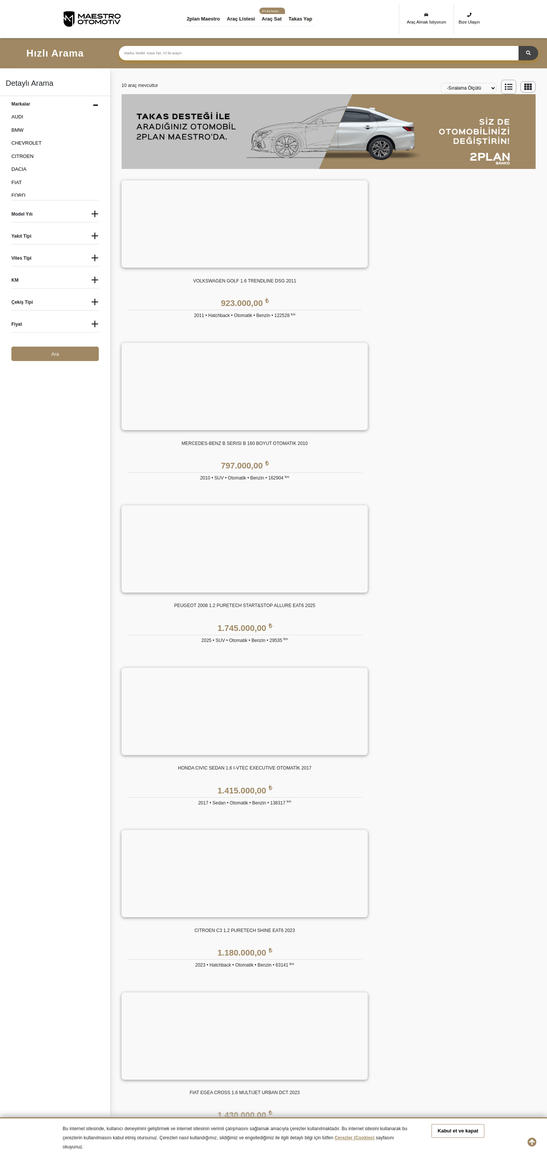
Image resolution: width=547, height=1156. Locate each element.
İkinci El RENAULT (141, 1058)
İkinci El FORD (379, 1031)
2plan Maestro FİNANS (277, 876)
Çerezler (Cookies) (355, 1137)
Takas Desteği (211, 984)
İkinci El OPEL (448, 1044)
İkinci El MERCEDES (324, 1044)
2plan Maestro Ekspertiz (349, 908)
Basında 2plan (211, 923)
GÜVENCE (335, 876)
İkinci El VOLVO (449, 1058)
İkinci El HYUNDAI (83, 1044)
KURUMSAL (210, 876)
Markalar (205, 908)
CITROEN (22, 156)
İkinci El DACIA (251, 1031)
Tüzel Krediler (266, 908)
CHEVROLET (26, 143)
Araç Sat (276, 19)
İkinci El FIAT (315, 1031)
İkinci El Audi (77, 1031)
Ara (55, 354)
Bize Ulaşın (469, 18)
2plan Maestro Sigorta (347, 923)
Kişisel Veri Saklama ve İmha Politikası (437, 908)
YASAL (403, 876)
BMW (17, 130)
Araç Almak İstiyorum (426, 18)
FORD (18, 195)
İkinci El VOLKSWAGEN (389, 1058)
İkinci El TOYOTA (320, 1058)
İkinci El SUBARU (254, 1058)
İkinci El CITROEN (198, 1031)
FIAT (16, 182)
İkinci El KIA (191, 1044)
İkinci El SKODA (196, 1058)
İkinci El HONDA (450, 1031)
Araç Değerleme (213, 969)
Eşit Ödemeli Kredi (271, 893)
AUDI (17, 117)
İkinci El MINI (377, 1044)
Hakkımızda (209, 893)
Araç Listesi (245, 19)
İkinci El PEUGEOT (84, 1058)
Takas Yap (304, 19)
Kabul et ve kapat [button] (458, 1131)
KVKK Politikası (412, 893)
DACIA (19, 169)
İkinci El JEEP (136, 1044)
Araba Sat (207, 999)
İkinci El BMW (136, 1031)
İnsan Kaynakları (214, 939)
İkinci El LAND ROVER (259, 1044)
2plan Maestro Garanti (347, 893)
